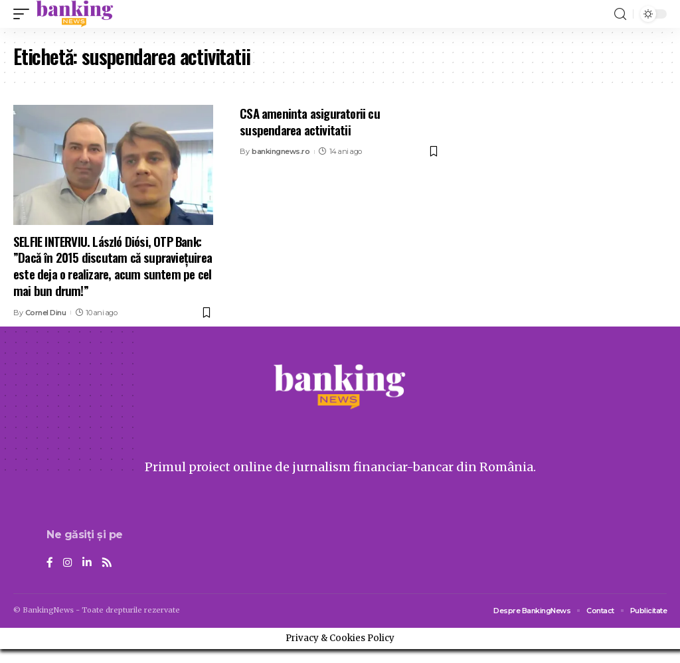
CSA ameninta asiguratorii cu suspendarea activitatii (310, 121)
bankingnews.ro (280, 151)
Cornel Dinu (45, 312)
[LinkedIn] (87, 563)
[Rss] (107, 563)
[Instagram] (67, 563)
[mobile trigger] (24, 14)
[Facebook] (49, 563)
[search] (620, 14)
